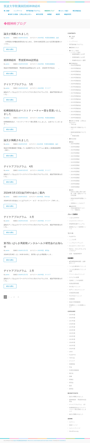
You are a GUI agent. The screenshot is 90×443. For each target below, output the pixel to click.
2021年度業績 (75, 156)
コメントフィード (74, 428)
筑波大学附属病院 (74, 302)
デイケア (48, 88)
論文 (57, 37)
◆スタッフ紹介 (63, 11)
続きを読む (10, 49)
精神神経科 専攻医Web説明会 (21, 59)
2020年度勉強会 (76, 83)
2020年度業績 (75, 159)
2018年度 (72, 324)
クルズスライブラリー (76, 221)
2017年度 (72, 321)
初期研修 (72, 364)
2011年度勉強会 (76, 111)
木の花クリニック (74, 286)
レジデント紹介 (76, 52)
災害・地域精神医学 (75, 253)
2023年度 (72, 339)
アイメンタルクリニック (77, 274)
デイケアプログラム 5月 (18, 84)
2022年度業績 (75, 153)
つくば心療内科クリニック (77, 266)
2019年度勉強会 (76, 87)
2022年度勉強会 (76, 77)
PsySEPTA (72, 236)
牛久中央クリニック (75, 296)
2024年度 (72, 342)
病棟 (70, 376)
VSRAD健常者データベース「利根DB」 (78, 209)
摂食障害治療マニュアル (77, 224)
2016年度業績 (75, 171)
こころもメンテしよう (76, 242)
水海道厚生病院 (74, 293)
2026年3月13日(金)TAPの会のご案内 (24, 192)
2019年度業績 (75, 162)
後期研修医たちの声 (78, 54)
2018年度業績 (75, 165)
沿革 (72, 38)
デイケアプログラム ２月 (19, 270)
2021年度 (72, 333)
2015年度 (72, 314)
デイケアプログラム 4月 (18, 166)
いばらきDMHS (74, 217)
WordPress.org (73, 431)
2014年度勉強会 (76, 105)
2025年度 (40, 196)
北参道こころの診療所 (76, 280)
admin (7, 37)
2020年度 (72, 330)
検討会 (71, 373)
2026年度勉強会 (76, 65)
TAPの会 (47, 196)
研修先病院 (75, 136)
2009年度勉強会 (76, 117)
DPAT (71, 351)
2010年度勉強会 (76, 114)
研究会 (47, 250)
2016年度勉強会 (76, 96)
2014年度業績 (75, 177)
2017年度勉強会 (76, 93)
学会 (70, 367)
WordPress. (62, 440)
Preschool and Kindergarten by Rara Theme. (40, 440)
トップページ (18, 11)
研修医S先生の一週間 (79, 60)
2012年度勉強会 (76, 108)
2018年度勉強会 (76, 90)
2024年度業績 (75, 147)
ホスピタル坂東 (74, 277)
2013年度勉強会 (76, 102)
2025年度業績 (75, 143)
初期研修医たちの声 (78, 57)
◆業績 (49, 14)
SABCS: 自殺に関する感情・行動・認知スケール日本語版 (78, 193)
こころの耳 (72, 239)
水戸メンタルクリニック (77, 289)
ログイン (72, 422)
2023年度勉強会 (76, 74)
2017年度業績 (75, 168)
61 (14, 297)
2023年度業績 (75, 150)
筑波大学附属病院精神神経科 (22, 5)
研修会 (71, 379)
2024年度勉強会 (76, 71)
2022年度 (72, 336)
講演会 (71, 388)
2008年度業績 (75, 187)
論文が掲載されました (16, 33)
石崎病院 (72, 299)
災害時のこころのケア (78, 203)
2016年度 (72, 317)
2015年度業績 (75, 174)
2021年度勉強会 (76, 80)
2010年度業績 (75, 181)
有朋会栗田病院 (74, 283)
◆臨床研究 (67, 14)
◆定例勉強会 (77, 11)
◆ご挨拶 (6, 11)
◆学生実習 (39, 14)
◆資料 (58, 14)
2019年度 (72, 327)
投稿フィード (73, 425)
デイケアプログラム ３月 (19, 216)
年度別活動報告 (50, 37)
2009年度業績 (75, 184)
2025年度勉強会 (76, 68)
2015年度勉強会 (76, 99)
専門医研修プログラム (33, 11)
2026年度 (41, 37)
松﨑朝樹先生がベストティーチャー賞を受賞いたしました (77, 409)
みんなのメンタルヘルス (77, 246)
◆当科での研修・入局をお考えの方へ (20, 14)
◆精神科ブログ (49, 11)
